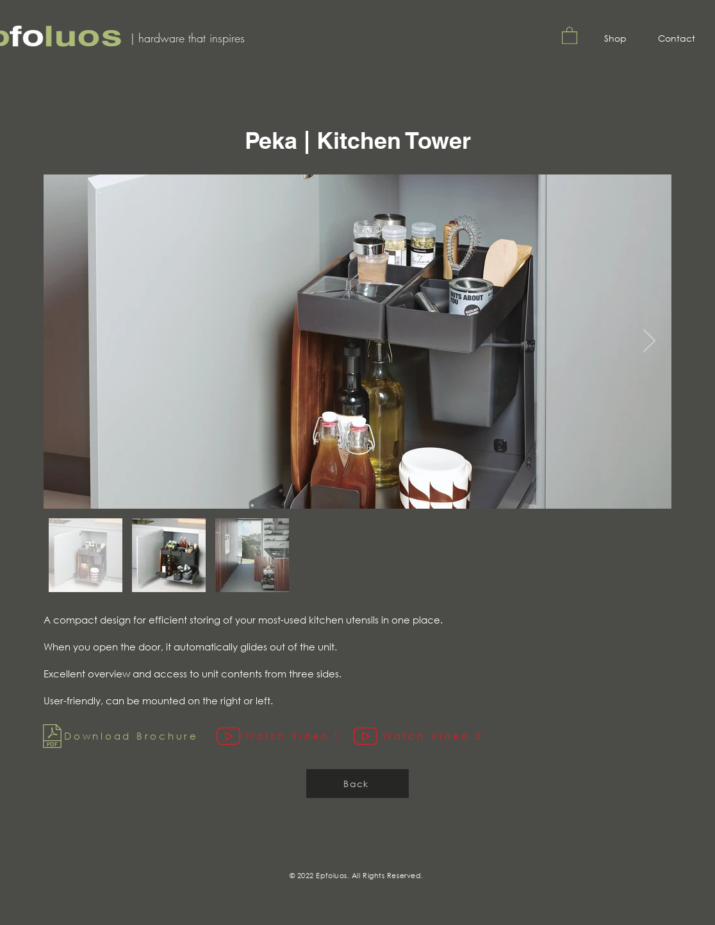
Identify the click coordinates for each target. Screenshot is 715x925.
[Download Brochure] (127, 736)
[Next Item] (649, 341)
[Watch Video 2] (426, 736)
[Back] (357, 783)
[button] (569, 35)
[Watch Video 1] (285, 736)
